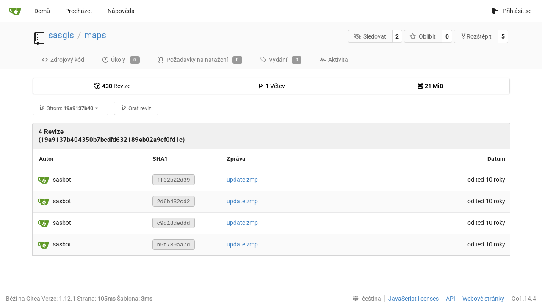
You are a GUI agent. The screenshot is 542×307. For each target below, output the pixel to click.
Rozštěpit (476, 36)
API (450, 298)
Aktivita (333, 59)
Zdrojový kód (62, 59)
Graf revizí (136, 108)
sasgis (61, 35)
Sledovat (370, 36)
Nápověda (121, 11)
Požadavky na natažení (200, 60)
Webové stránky (483, 298)
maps (95, 35)
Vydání (280, 60)
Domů (42, 11)
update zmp (242, 179)
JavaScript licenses (413, 298)
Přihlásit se (512, 11)
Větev (271, 86)
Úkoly (121, 60)
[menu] (365, 298)
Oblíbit (422, 36)
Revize (112, 86)
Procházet (78, 11)
